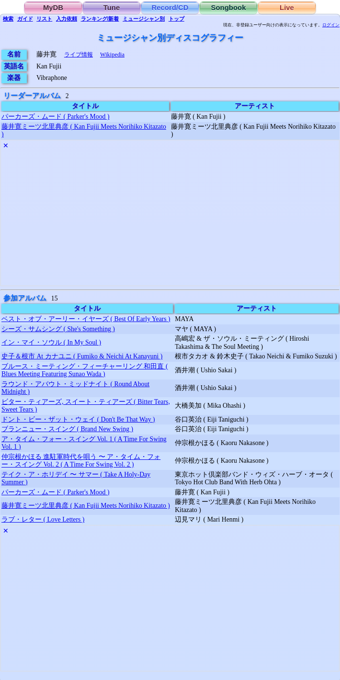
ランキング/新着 (100, 19)
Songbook (228, 7)
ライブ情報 (78, 54)
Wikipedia (112, 54)
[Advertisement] (170, 219)
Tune (111, 7)
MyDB (53, 7)
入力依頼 (66, 19)
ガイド (25, 19)
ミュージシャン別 (144, 19)
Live (287, 7)
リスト (44, 19)
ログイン (331, 24)
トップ (176, 19)
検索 (8, 19)
